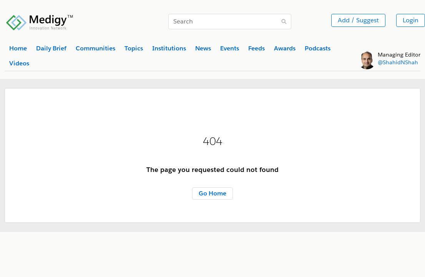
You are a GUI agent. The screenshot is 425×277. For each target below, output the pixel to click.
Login (410, 20)
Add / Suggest (358, 20)
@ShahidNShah (398, 62)
